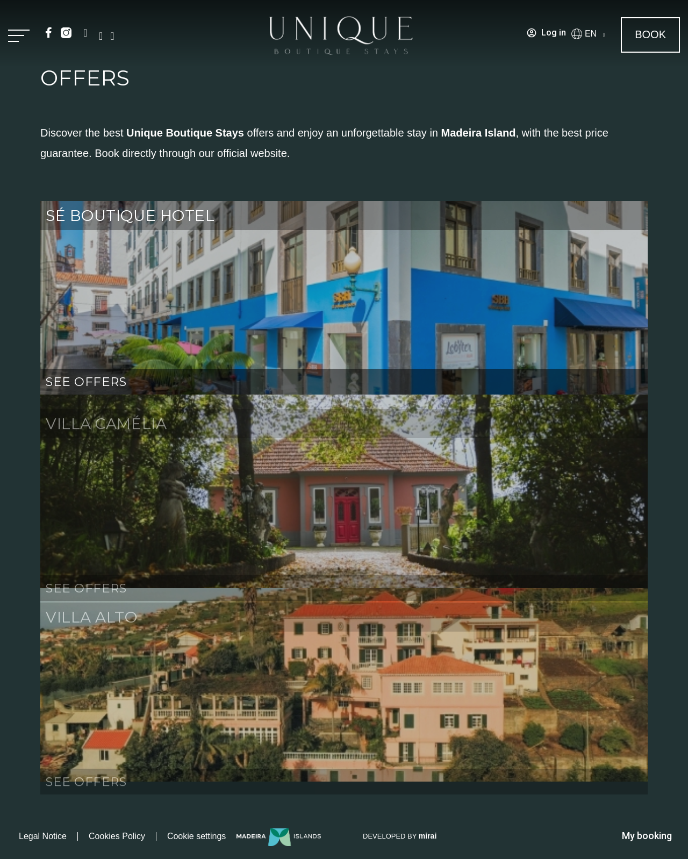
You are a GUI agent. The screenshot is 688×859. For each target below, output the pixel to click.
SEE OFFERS (86, 381)
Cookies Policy (117, 836)
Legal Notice (43, 836)
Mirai (427, 836)
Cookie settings (196, 836)
